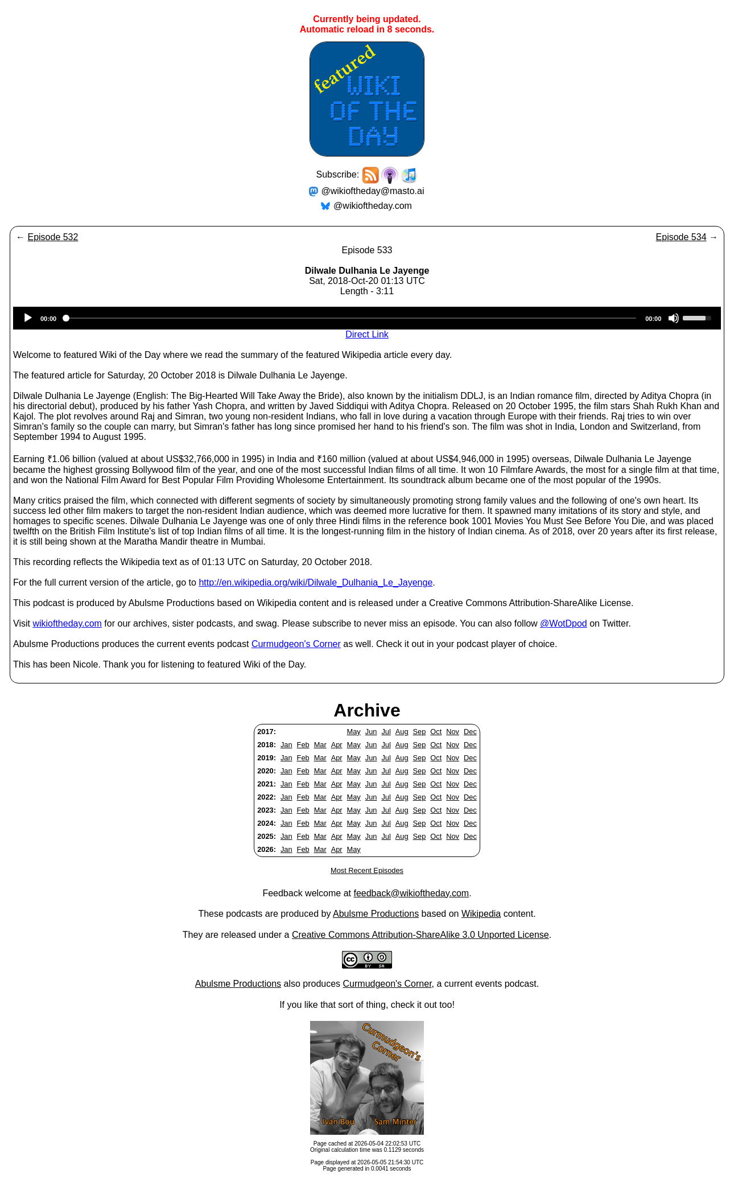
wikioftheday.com (67, 623)
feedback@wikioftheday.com (411, 893)
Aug (402, 731)
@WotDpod (563, 623)
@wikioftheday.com (372, 206)
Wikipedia (481, 913)
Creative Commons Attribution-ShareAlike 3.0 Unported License (420, 935)
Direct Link (367, 334)
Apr (337, 744)
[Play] (28, 318)
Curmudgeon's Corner (296, 644)
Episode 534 (681, 237)
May (354, 731)
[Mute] (673, 318)
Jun (371, 731)
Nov (452, 731)
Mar (320, 744)
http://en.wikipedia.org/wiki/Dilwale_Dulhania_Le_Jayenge (315, 582)
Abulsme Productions (376, 913)
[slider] (350, 318)
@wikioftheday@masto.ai (372, 191)
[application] (367, 318)
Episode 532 (52, 237)
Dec (470, 731)
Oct (436, 731)
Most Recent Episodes (367, 870)
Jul (385, 731)
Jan (286, 744)
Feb (303, 744)
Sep (419, 731)
